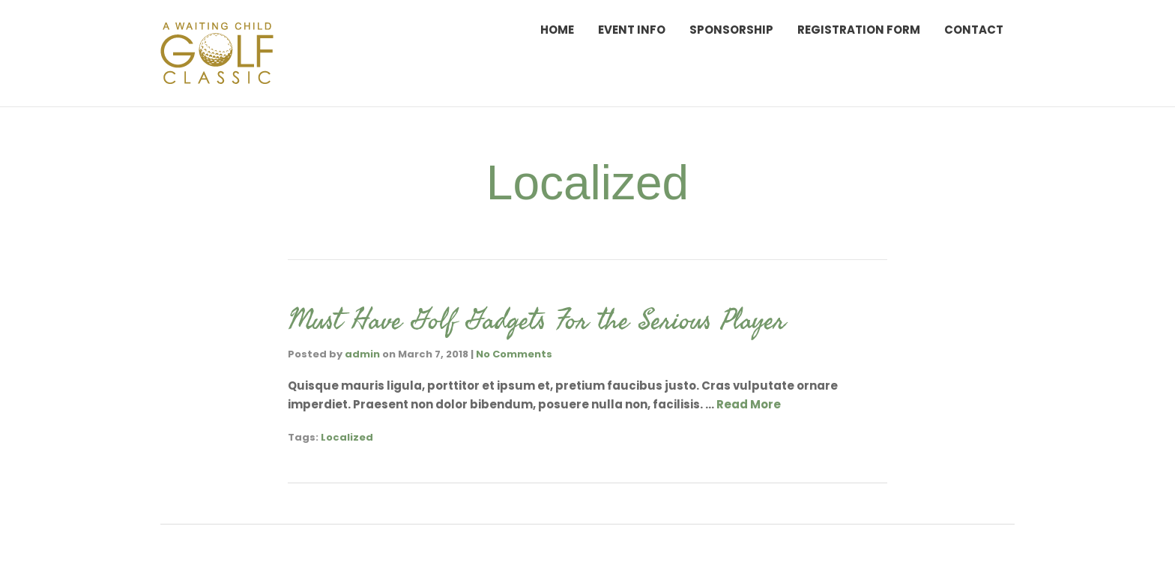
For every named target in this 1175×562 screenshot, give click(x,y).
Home (557, 29)
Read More (748, 404)
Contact (973, 29)
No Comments (514, 354)
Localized (347, 437)
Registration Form (858, 29)
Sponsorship (731, 29)
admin (362, 354)
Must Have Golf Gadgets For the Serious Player (536, 319)
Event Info (631, 29)
